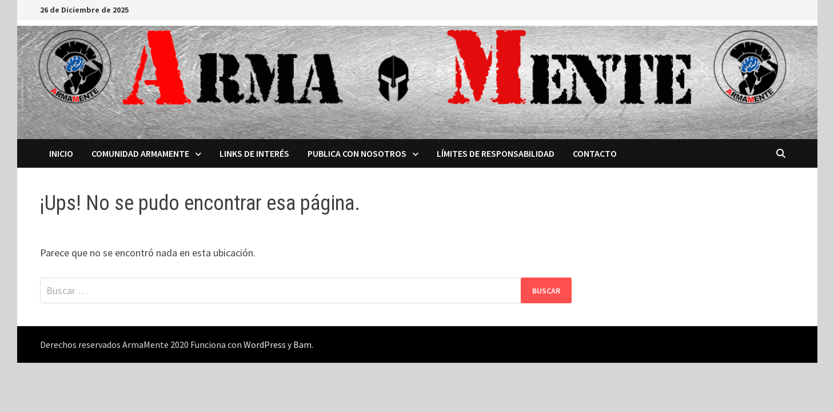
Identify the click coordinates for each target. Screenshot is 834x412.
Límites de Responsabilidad (495, 153)
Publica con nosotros (357, 153)
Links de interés (254, 153)
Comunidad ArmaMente (140, 153)
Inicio (61, 153)
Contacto (595, 153)
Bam (302, 344)
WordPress (265, 344)
